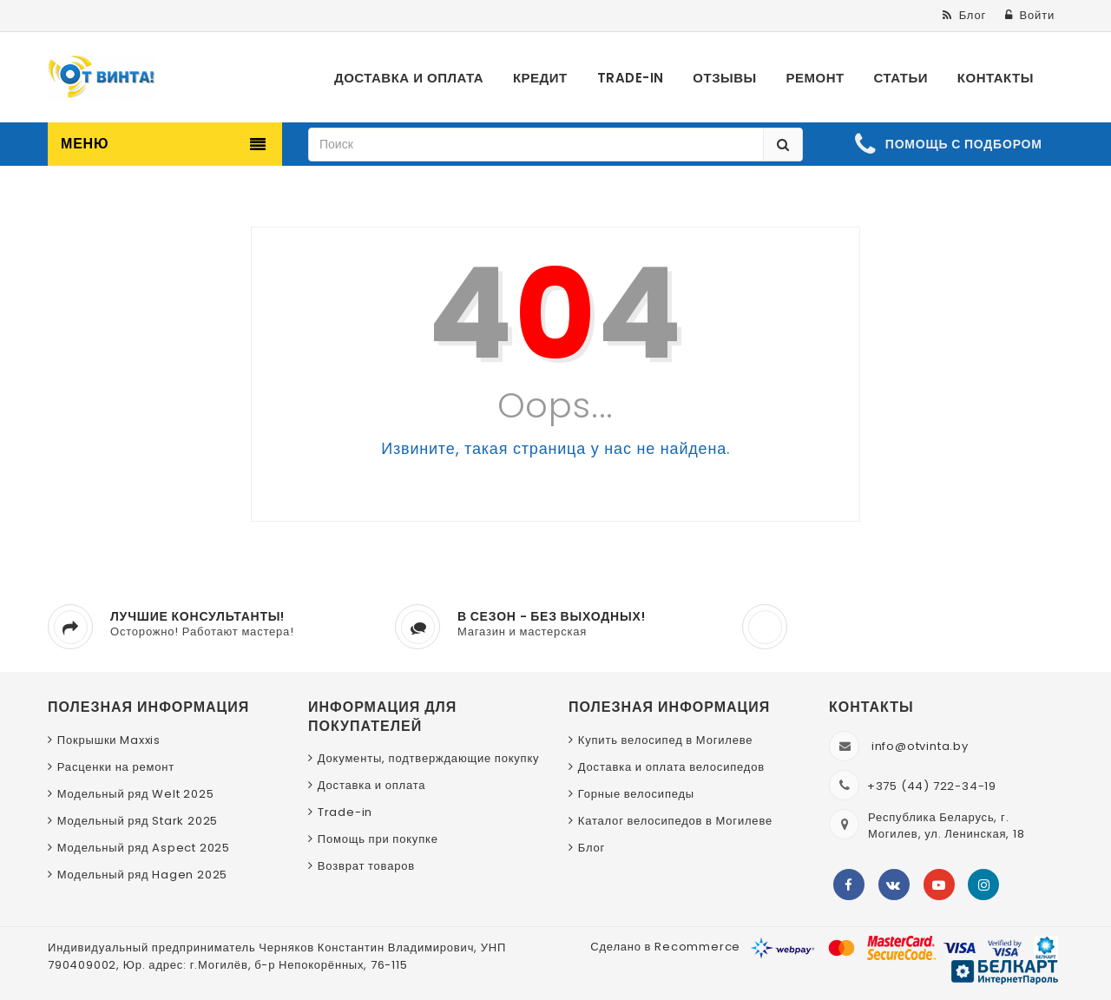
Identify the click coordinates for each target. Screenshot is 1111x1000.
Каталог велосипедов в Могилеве (675, 820)
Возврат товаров (366, 866)
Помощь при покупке (378, 839)
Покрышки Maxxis (109, 740)
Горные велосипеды (636, 794)
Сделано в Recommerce (665, 946)
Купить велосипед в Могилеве (665, 740)
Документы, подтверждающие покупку (429, 758)
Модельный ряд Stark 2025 (137, 820)
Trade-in (345, 812)
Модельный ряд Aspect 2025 (143, 847)
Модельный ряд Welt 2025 (135, 794)
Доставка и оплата (372, 785)
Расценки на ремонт (115, 767)
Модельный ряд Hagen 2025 (142, 874)
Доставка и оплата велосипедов (671, 767)
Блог (591, 847)
